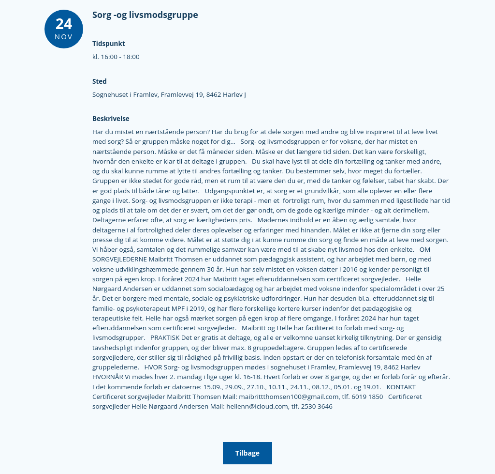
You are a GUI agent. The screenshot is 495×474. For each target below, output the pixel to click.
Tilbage (247, 453)
